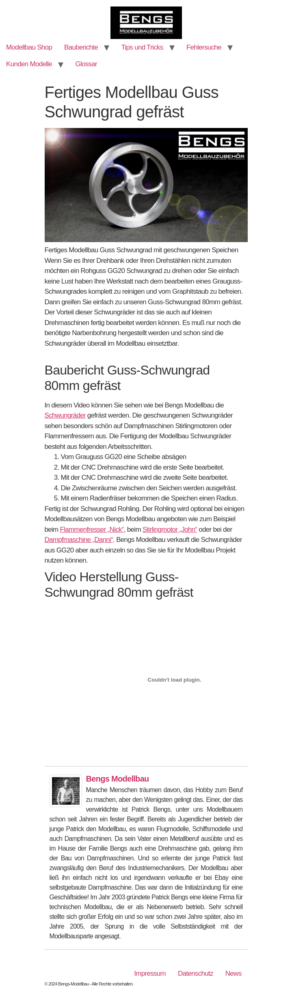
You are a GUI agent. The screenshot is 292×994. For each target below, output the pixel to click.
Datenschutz (195, 973)
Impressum (150, 973)
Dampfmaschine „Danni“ (79, 540)
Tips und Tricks (142, 47)
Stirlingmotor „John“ (170, 529)
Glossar (86, 64)
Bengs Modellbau (117, 778)
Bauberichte (81, 47)
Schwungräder (65, 415)
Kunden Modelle (29, 64)
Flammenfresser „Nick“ (92, 529)
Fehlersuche (203, 47)
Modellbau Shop (29, 47)
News (233, 973)
